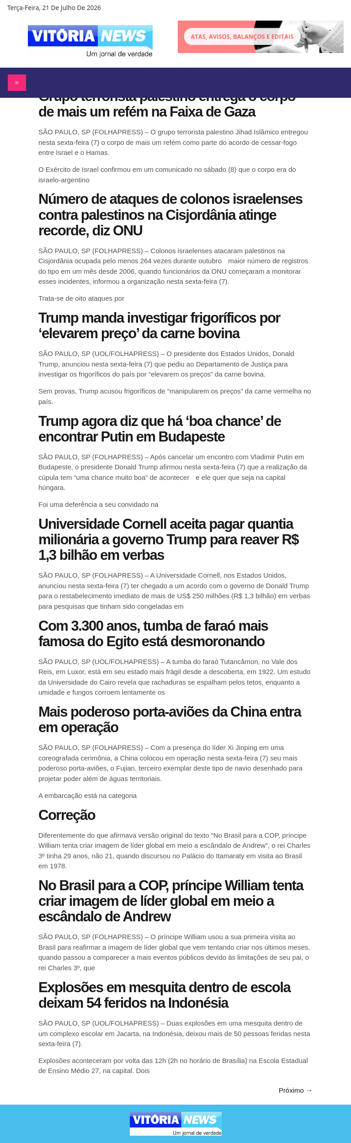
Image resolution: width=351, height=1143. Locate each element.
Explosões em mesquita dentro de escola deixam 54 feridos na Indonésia (164, 995)
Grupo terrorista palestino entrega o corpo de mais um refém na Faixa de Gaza (166, 104)
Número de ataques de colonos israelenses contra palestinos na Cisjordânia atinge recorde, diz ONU (170, 214)
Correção (66, 815)
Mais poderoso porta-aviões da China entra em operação (169, 719)
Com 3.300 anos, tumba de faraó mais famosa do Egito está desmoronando (153, 633)
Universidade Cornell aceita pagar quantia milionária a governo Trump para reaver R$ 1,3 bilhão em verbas (168, 539)
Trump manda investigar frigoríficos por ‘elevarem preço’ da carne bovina (159, 325)
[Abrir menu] (17, 82)
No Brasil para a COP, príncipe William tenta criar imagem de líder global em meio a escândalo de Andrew (170, 901)
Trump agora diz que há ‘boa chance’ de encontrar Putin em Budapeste (159, 429)
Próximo (296, 1090)
